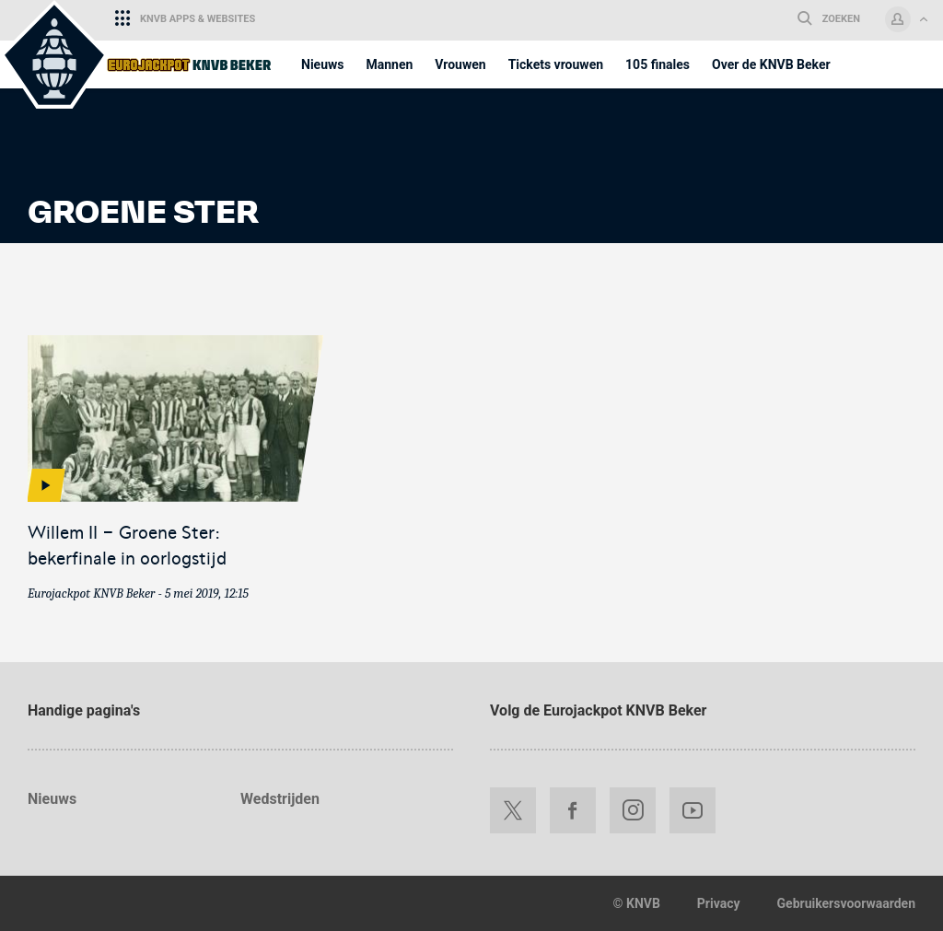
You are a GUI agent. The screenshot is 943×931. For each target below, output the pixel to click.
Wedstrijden (280, 799)
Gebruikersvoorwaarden (846, 903)
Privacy (718, 903)
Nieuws (52, 799)
